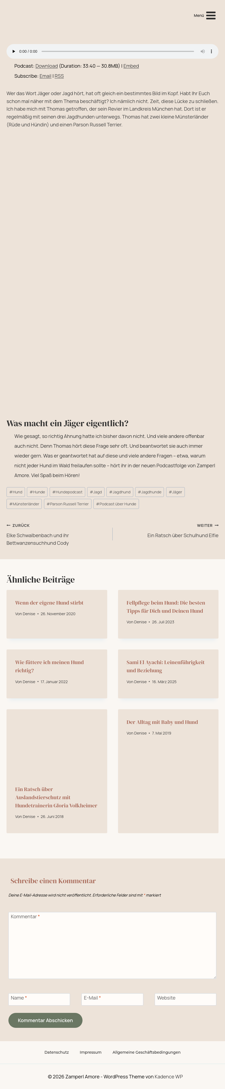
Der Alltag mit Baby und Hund (162, 722)
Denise (29, 613)
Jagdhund (120, 491)
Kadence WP (169, 1076)
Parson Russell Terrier (67, 503)
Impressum (91, 1052)
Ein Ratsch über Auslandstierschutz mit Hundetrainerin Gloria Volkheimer (56, 797)
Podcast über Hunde (116, 503)
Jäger (175, 491)
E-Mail (92, 998)
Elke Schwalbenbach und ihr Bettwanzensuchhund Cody (57, 533)
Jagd (96, 491)
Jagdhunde (149, 491)
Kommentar (25, 916)
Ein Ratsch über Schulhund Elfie (168, 530)
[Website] (185, 999)
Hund (16, 491)
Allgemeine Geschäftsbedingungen (147, 1052)
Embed (131, 66)
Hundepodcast (67, 491)
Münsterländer (24, 503)
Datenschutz (56, 1052)
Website (166, 998)
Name (19, 998)
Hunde (37, 491)
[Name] (39, 999)
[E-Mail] (112, 999)
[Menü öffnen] (205, 15)
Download (47, 66)
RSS (59, 76)
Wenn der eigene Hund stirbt (49, 602)
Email (46, 76)
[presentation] (57, 742)
